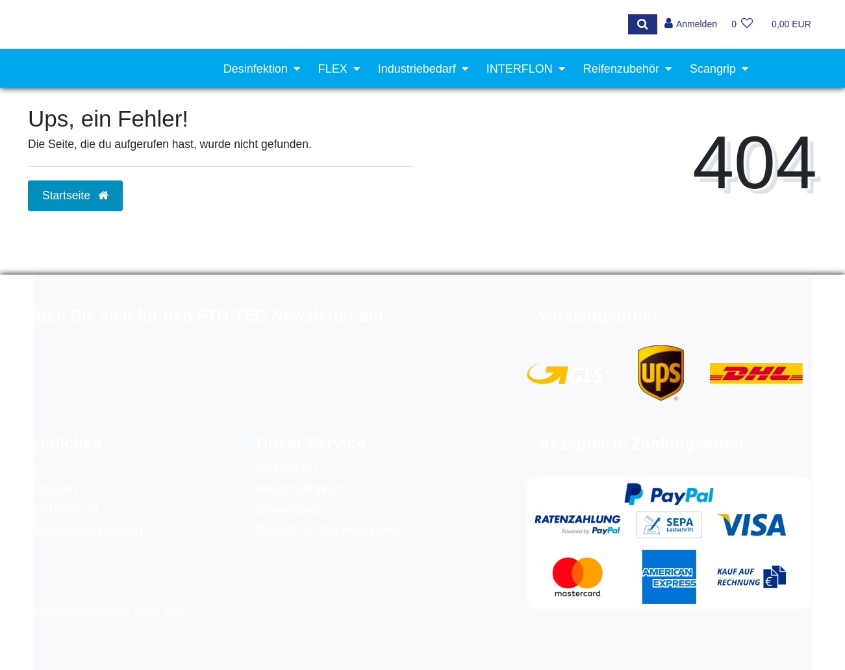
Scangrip (713, 68)
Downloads (289, 508)
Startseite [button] (75, 195)
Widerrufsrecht (54, 508)
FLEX (332, 68)
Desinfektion (255, 68)
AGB (24, 467)
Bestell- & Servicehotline (330, 529)
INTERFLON (519, 68)
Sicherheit (286, 467)
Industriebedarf (417, 68)
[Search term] (322, 24)
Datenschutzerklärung (76, 529)
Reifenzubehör (621, 68)
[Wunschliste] (742, 24)
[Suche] (641, 24)
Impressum (43, 488)
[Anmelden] (690, 24)
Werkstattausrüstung (682, 109)
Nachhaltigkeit (299, 488)
